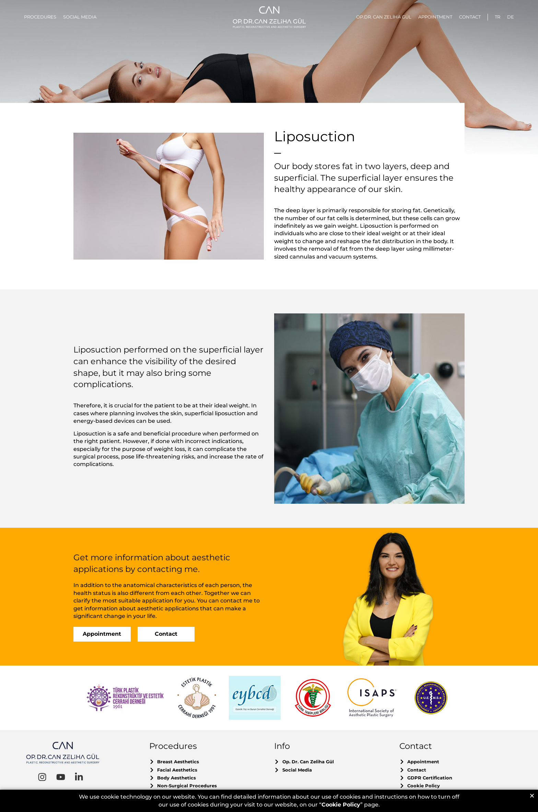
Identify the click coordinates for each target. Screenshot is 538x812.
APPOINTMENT (435, 17)
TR (497, 17)
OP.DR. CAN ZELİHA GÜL (383, 17)
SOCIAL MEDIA (79, 17)
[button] (532, 796)
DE (510, 17)
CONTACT (470, 17)
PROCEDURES (40, 17)
